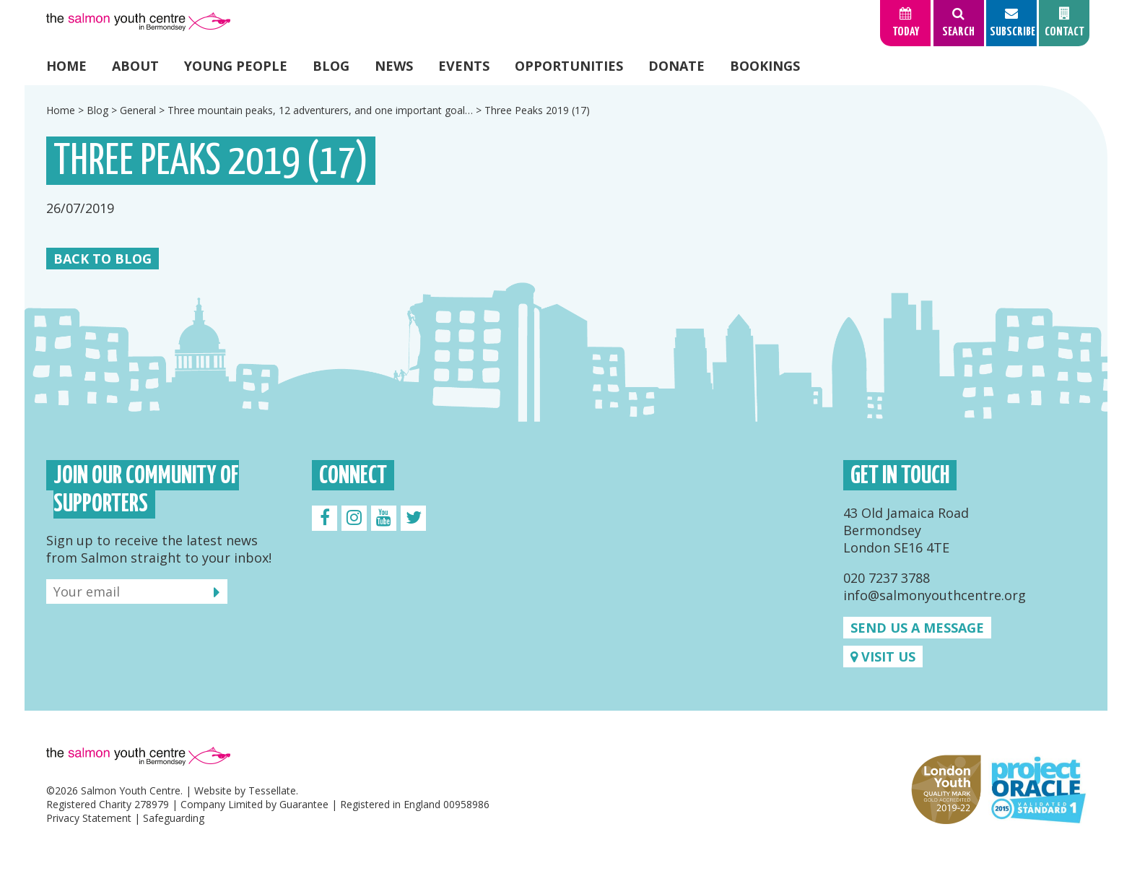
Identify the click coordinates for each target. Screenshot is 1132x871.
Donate (676, 65)
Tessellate (272, 790)
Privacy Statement (88, 818)
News (394, 65)
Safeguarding (173, 818)
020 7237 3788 (886, 577)
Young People (235, 65)
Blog (331, 65)
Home (66, 65)
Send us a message (917, 627)
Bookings (765, 65)
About (135, 65)
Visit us (882, 656)
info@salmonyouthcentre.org (934, 595)
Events (463, 65)
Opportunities (569, 65)
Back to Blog (102, 258)
